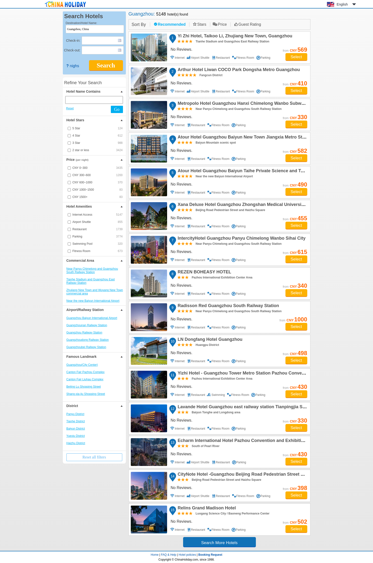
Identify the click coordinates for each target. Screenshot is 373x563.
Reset (70, 108)
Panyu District (75, 414)
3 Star (98, 143)
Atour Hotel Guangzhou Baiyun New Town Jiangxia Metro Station (244, 138)
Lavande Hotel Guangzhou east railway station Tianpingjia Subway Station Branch (262, 407)
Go (117, 109)
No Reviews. (182, 49)
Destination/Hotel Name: (81, 23)
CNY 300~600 (98, 175)
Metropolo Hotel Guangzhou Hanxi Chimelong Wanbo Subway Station (249, 104)
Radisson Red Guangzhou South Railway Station (227, 306)
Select (296, 57)
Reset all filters (94, 457)
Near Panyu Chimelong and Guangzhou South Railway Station (92, 270)
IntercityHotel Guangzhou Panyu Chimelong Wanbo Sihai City (241, 239)
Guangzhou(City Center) (82, 365)
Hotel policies (187, 554)
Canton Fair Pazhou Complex (85, 372)
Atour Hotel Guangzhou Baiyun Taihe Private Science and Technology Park (254, 171)
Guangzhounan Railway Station (86, 325)
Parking (98, 236)
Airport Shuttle (98, 222)
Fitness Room (98, 251)
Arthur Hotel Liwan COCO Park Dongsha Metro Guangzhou (238, 70)
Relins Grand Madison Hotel (206, 509)
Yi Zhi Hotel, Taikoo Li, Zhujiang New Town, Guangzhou (234, 36)
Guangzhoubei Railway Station (86, 347)
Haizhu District (75, 443)
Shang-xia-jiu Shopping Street (85, 394)
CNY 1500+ (98, 197)
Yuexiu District (75, 436)
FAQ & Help (168, 554)
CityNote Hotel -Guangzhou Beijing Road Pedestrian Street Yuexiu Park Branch (259, 475)
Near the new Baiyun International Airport (93, 300)
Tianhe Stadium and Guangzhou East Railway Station (90, 281)
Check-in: (73, 40)
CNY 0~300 (98, 167)
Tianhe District (75, 421)
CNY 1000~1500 (98, 189)
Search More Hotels (219, 542)
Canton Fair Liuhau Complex (85, 379)
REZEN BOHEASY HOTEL (203, 272)
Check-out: (72, 50)
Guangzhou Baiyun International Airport (91, 318)
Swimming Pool (98, 243)
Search (106, 65)
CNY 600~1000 (98, 182)
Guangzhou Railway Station (84, 332)
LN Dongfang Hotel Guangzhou (209, 340)
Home (155, 554)
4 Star (98, 135)
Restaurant (98, 229)
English (342, 4)
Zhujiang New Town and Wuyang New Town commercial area (94, 291)
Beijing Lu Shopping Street (83, 386)
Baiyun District (75, 428)
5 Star (98, 128)
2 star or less (98, 150)
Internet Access (98, 214)
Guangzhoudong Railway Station (87, 340)
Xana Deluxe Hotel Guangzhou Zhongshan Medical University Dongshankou (256, 205)
